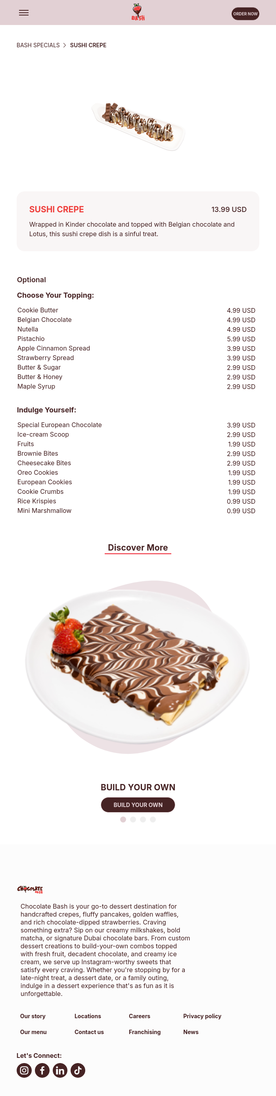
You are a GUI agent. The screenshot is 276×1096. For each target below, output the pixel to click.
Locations (88, 1016)
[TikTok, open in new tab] (78, 1071)
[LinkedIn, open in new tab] (60, 1071)
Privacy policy (202, 1016)
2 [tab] (133, 819)
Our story (33, 1016)
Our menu (33, 1032)
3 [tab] (143, 819)
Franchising (145, 1032)
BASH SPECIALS (38, 45)
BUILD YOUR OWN (138, 804)
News (191, 1032)
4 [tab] (153, 819)
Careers (139, 1016)
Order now (245, 14)
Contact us (89, 1032)
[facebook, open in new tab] (42, 1071)
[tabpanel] (138, 685)
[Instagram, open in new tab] (24, 1071)
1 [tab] (123, 819)
